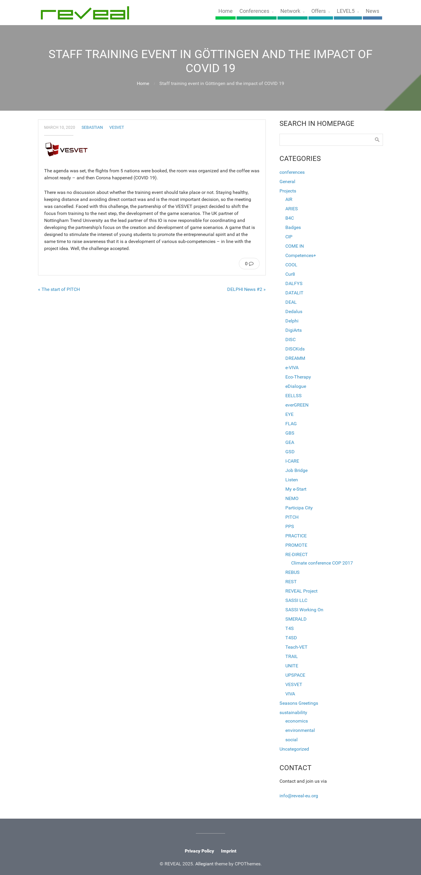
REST (291, 581)
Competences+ (300, 255)
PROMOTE (296, 545)
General (287, 181)
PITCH (292, 517)
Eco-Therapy (298, 377)
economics (296, 721)
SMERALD (296, 619)
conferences (292, 172)
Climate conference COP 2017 (322, 563)
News (372, 11)
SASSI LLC (296, 600)
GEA (289, 442)
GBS (289, 433)
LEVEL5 (346, 11)
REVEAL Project (301, 591)
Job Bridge (296, 470)
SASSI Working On (304, 609)
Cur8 (290, 274)
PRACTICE (296, 536)
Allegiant (204, 864)
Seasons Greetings (298, 703)
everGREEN (296, 405)
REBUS (292, 572)
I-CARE (292, 461)
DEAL (291, 302)
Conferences (254, 11)
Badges (293, 227)
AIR (288, 199)
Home (225, 11)
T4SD (291, 637)
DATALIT (294, 293)
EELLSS (293, 395)
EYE (289, 414)
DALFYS (294, 283)
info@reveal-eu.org (298, 795)
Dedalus (293, 311)
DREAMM (295, 358)
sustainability (293, 712)
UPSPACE (295, 675)
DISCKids (295, 349)
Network (290, 11)
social (291, 739)
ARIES (291, 208)
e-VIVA (292, 367)
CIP (288, 236)
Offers (318, 11)
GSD (290, 451)
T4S (289, 628)
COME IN (294, 246)
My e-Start (295, 489)
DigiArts (293, 330)
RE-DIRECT (296, 554)
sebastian (92, 127)
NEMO (292, 498)
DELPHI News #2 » (246, 289)
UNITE (291, 666)
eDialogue (295, 386)
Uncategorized (294, 749)
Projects (287, 191)
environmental (300, 730)
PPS (289, 526)
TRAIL (291, 656)
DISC (290, 339)
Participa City (299, 508)
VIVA (290, 694)
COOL (291, 265)
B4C (289, 218)
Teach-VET (296, 647)
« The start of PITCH (59, 289)
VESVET (116, 127)
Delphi (292, 321)
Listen (291, 479)
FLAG (291, 423)
